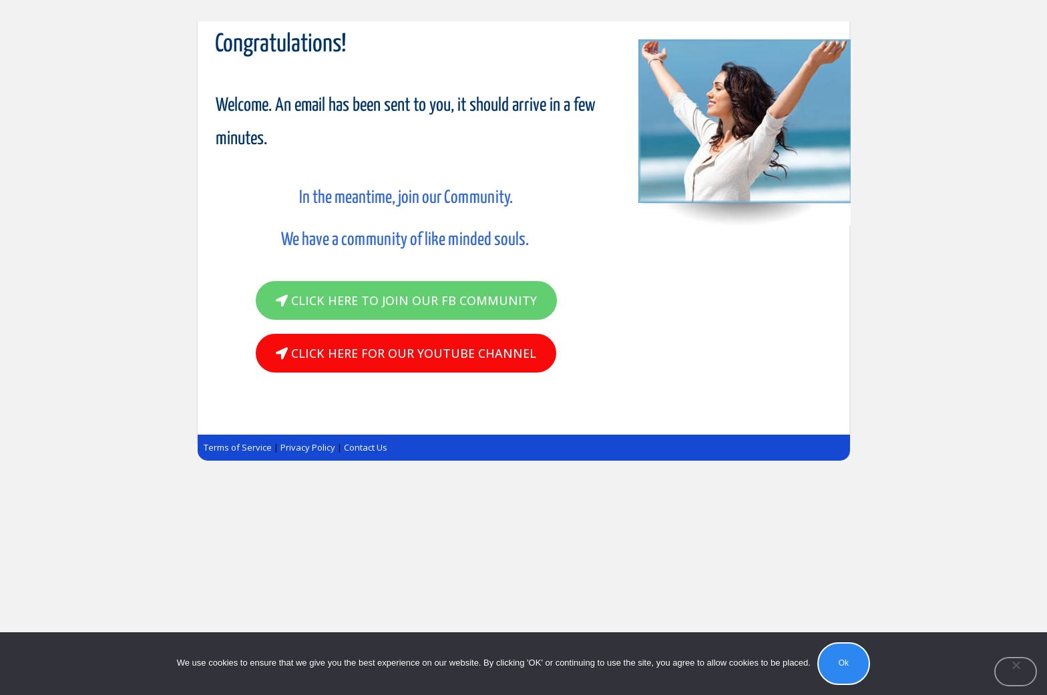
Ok (844, 663)
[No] (1015, 671)
